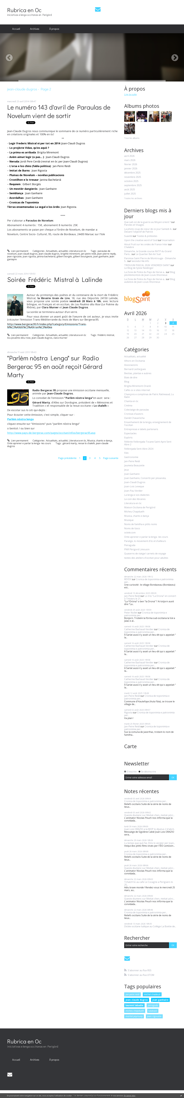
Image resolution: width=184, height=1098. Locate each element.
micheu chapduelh (134, 1010)
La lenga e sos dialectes (137, 495)
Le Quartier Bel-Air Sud (148, 254)
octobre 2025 (131, 181)
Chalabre (129, 247)
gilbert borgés (64, 256)
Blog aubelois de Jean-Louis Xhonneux (149, 280)
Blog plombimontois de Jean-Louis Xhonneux (149, 273)
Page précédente (67, 458)
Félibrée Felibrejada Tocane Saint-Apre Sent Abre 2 (147, 443)
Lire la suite (130, 94)
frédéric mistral (106, 335)
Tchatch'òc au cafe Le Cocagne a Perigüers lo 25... (148, 883)
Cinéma (128, 405)
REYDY (127, 579)
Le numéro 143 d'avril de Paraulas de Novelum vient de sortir (58, 111)
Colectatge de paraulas (136, 409)
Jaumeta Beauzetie (134, 465)
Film (126, 453)
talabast (152, 1010)
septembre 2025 (133, 185)
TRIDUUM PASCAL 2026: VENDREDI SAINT (147, 265)
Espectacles (130, 433)
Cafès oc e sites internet (137, 390)
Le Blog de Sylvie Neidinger (139, 268)
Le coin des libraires (135, 499)
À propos (54, 28)
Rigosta (128, 712)
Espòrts (128, 437)
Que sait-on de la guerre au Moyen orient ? (147, 222)
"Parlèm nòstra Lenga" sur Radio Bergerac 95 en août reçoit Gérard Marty (54, 366)
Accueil (16, 28)
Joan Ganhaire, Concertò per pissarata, (145, 478)
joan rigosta (29, 256)
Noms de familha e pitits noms (140, 524)
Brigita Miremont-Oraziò (137, 386)
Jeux (126, 469)
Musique (129, 520)
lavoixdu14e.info (140, 261)
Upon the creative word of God (140, 240)
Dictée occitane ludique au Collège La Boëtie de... (150, 926)
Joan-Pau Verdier (133, 490)
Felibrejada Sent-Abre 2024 (138, 448)
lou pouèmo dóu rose (18, 337)
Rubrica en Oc (24, 10)
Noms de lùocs (132, 528)
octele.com (130, 532)
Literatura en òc (77, 251)
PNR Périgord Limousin (137, 549)
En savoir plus (129, 1095)
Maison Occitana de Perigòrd (139, 507)
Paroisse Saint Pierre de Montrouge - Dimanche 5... (150, 260)
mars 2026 (129, 160)
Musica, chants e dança (99, 440)
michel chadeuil (152, 994)
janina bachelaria (46, 256)
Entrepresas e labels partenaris (141, 429)
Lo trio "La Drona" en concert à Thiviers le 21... (150, 597)
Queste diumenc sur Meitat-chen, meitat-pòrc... (149, 815)
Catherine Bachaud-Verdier (139, 629)
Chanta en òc (131, 401)
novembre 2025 (132, 177)
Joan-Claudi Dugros (134, 482)
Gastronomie (131, 457)
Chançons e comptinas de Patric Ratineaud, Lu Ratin (149, 395)
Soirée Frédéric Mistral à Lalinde (54, 279)
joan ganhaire (100, 256)
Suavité (128, 236)
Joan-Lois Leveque (134, 486)
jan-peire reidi (88, 253)
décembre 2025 (132, 172)
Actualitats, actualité (57, 251)
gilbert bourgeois (82, 256)
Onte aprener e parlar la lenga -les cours (29, 443)
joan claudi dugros (28, 253)
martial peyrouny (134, 1016)
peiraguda (153, 1005)
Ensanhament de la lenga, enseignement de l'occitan (147, 423)
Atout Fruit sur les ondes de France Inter (146, 244)
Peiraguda (129, 545)
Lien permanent (17, 251)
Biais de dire (130, 377)
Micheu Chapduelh (134, 511)
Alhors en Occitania (134, 360)
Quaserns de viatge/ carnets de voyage (145, 553)
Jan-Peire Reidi (132, 461)
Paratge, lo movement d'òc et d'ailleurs (145, 541)
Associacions (131, 365)
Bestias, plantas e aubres (137, 373)
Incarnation (168, 240)
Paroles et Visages (134, 224)
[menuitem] (16, 28)
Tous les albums (131, 138)
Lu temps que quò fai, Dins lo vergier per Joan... (149, 843)
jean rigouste (14, 256)
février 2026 (130, 164)
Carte (130, 746)
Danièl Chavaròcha (134, 418)
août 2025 (129, 189)
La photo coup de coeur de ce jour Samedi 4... (148, 229)
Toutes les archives (133, 198)
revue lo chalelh (86, 443)
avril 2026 (129, 156)
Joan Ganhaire (132, 474)
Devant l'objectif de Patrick (138, 231)
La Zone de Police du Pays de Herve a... (144, 272)
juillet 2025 (130, 193)
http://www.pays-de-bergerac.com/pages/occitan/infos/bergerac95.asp (51, 433)
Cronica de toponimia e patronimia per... (148, 581)
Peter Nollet (130, 612)
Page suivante (110, 458)
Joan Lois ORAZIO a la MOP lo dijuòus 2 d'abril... (149, 829)
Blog (126, 381)
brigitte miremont (70, 253)
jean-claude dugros (49, 253)
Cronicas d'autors (133, 414)
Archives (34, 28)
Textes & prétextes (147, 236)
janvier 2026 (130, 168)
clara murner (60, 337)
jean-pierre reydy (106, 253)
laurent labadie (134, 1005)
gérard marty (70, 443)
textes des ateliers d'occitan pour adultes (146, 558)
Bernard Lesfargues (135, 369)
